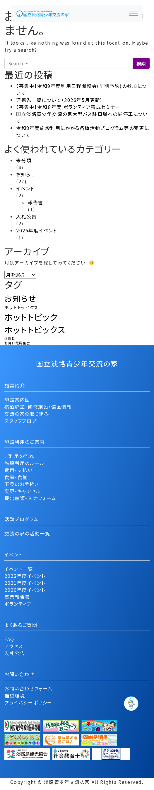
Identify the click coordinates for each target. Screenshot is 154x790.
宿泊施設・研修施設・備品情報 (38, 406)
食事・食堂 (16, 477)
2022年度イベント (24, 575)
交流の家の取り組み (26, 413)
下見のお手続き (21, 484)
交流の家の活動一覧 (27, 533)
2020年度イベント (24, 589)
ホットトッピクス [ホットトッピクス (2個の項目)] (21, 307)
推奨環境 (14, 695)
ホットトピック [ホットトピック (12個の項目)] (31, 317)
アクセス (13, 646)
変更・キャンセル (22, 491)
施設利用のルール (24, 463)
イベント (25, 188)
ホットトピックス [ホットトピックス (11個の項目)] (35, 329)
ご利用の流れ (19, 456)
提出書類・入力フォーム (30, 498)
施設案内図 (17, 399)
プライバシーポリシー (28, 702)
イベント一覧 (18, 568)
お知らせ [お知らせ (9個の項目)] (20, 298)
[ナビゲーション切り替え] (133, 13)
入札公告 (26, 216)
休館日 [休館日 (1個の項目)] (10, 338)
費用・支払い (18, 470)
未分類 (24, 160)
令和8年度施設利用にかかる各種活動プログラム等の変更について (82, 131)
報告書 (35, 202)
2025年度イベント (36, 230)
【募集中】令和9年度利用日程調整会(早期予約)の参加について (81, 89)
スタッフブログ (20, 420)
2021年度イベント (24, 582)
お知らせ (25, 174)
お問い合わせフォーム (28, 688)
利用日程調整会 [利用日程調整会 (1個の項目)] (17, 343)
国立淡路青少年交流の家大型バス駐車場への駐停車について (82, 117)
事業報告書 (17, 596)
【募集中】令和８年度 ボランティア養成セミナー (68, 106)
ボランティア (18, 603)
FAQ (9, 639)
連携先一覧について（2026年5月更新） (59, 99)
